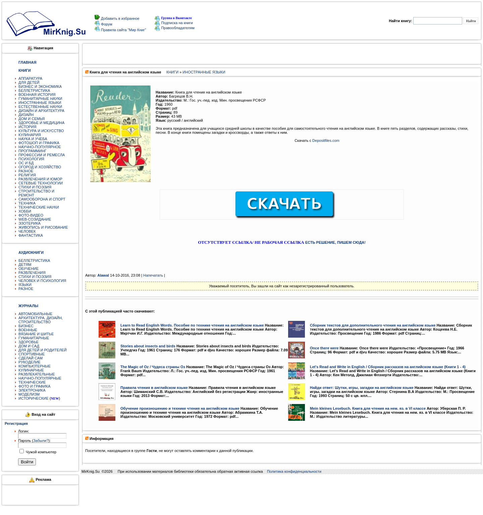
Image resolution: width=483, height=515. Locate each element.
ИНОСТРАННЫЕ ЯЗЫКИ (39, 103)
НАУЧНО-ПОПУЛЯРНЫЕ (39, 378)
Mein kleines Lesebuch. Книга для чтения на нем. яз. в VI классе (368, 408)
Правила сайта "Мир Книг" (123, 30)
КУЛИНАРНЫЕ (31, 370)
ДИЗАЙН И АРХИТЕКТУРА (41, 111)
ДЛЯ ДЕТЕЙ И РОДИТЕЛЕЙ (42, 350)
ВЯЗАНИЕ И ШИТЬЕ (36, 334)
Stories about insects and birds (147, 346)
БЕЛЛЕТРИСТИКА (34, 91)
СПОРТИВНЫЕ (31, 354)
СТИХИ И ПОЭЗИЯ (34, 187)
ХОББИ (24, 211)
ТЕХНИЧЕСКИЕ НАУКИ (38, 207)
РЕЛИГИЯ (27, 175)
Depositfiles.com (325, 140)
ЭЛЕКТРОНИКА (31, 390)
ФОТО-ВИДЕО (30, 215)
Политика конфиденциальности (294, 471)
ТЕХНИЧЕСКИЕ (32, 382)
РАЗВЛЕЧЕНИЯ (32, 273)
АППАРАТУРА (30, 78)
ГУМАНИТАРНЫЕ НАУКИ (40, 99)
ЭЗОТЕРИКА (29, 223)
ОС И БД (26, 163)
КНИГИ (172, 72)
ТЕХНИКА (27, 203)
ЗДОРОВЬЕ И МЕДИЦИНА (41, 123)
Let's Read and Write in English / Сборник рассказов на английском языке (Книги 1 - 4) (388, 367)
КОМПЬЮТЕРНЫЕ (34, 366)
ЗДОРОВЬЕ (28, 342)
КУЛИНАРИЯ (29, 135)
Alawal (103, 275)
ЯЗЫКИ (25, 285)
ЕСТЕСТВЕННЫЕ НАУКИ (40, 107)
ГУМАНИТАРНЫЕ (33, 338)
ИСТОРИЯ (27, 127)
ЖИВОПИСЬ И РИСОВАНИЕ (43, 227)
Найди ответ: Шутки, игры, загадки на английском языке (362, 388)
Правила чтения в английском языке (154, 388)
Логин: (23, 431)
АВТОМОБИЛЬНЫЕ (35, 314)
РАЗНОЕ (25, 171)
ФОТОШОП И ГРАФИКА (38, 143)
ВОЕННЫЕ (27, 330)
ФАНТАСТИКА (30, 235)
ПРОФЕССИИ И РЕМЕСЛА (41, 155)
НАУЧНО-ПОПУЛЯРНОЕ (39, 147)
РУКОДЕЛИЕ (29, 362)
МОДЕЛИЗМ (29, 394)
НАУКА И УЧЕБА (32, 139)
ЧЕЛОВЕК (27, 231)
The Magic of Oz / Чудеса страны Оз (152, 367)
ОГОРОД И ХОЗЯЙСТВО (39, 167)
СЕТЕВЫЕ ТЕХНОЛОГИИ (40, 183)
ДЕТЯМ (24, 265)
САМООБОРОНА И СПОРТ (41, 199)
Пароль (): (34, 441)
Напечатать (153, 275)
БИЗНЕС (26, 326)
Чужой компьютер (40, 452)
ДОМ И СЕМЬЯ (31, 119)
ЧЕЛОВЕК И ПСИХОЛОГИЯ (42, 281)
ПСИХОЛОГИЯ (31, 159)
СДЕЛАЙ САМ (30, 358)
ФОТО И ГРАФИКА (34, 386)
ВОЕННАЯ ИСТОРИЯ (37, 95)
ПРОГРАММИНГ (32, 151)
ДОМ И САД (28, 346)
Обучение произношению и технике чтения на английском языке (179, 408)
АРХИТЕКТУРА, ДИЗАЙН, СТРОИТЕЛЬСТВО (40, 320)
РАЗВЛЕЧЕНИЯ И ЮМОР (40, 179)
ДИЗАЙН (26, 115)
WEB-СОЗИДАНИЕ (34, 219)
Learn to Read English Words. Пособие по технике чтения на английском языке (192, 325)
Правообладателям (174, 28)
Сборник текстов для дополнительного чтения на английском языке (373, 325)
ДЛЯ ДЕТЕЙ (28, 82)
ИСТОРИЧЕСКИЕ (33, 398)
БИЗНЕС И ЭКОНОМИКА (40, 86)
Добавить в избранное (120, 18)
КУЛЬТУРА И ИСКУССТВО (41, 131)
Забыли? (41, 441)
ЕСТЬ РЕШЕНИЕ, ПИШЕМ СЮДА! (335, 242)
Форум (106, 24)
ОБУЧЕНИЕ (28, 269)
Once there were (324, 348)
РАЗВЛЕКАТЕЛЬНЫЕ (36, 374)
